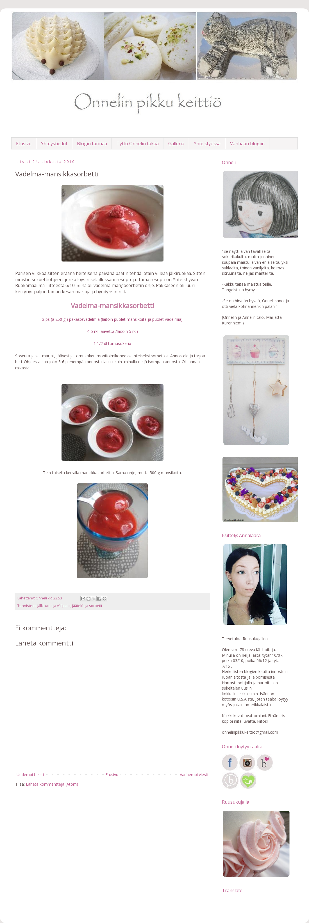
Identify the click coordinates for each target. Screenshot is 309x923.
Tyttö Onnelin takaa (138, 143)
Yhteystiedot (54, 143)
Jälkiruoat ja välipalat (54, 605)
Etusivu (23, 143)
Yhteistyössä (207, 143)
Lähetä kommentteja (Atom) (52, 784)
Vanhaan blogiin (247, 143)
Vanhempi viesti (194, 774)
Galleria (176, 143)
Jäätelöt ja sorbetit (87, 605)
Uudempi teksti (30, 774)
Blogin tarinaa (92, 143)
